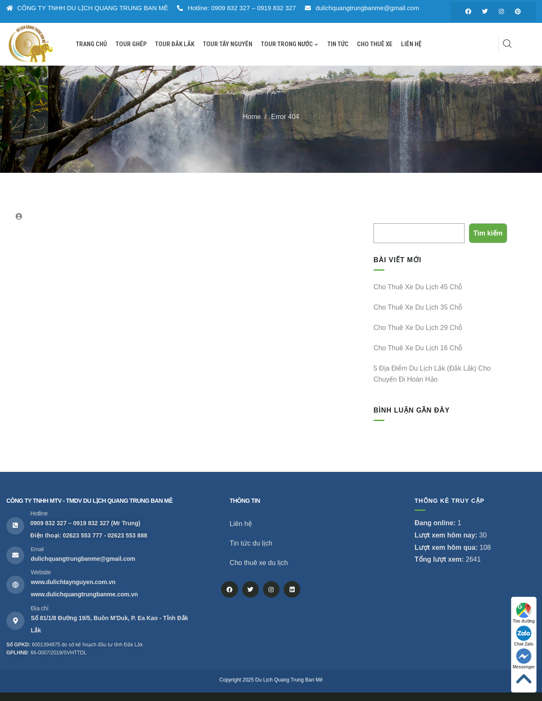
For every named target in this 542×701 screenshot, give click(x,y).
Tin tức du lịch (251, 543)
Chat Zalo (524, 636)
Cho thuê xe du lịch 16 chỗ (417, 348)
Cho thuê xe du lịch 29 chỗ (417, 327)
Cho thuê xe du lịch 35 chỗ (417, 307)
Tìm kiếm (386, 216)
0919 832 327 (91, 523)
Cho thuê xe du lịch (259, 562)
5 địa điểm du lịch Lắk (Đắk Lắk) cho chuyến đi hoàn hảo (432, 374)
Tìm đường (524, 613)
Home (252, 116)
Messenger (524, 658)
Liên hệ (241, 523)
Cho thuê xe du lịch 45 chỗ (417, 287)
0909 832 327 (48, 523)
